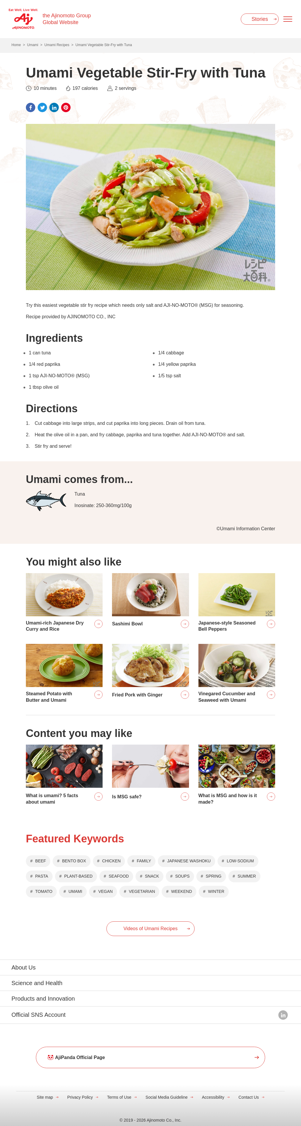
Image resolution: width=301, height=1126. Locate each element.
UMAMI (75, 891)
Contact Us (248, 1097)
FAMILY (144, 861)
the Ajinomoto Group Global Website (67, 19)
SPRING (214, 876)
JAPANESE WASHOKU (189, 861)
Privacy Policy (80, 1097)
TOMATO (43, 891)
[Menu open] (287, 19)
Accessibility (213, 1097)
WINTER (216, 891)
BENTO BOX (74, 861)
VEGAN (105, 891)
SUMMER (247, 876)
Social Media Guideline (167, 1097)
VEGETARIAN (142, 891)
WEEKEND (181, 891)
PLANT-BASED (78, 876)
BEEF (40, 861)
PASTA (41, 876)
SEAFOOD (119, 876)
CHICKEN (111, 861)
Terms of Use (119, 1097)
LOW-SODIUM (240, 861)
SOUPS (182, 876)
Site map (45, 1097)
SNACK (152, 876)
